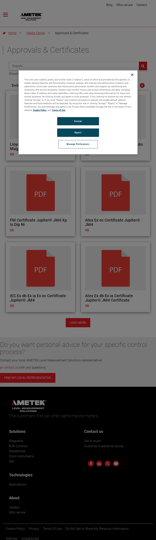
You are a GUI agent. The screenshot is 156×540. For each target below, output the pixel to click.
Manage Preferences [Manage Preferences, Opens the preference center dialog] (78, 144)
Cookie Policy (40, 110)
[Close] (132, 74)
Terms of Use (58, 110)
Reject (78, 132)
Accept (78, 121)
